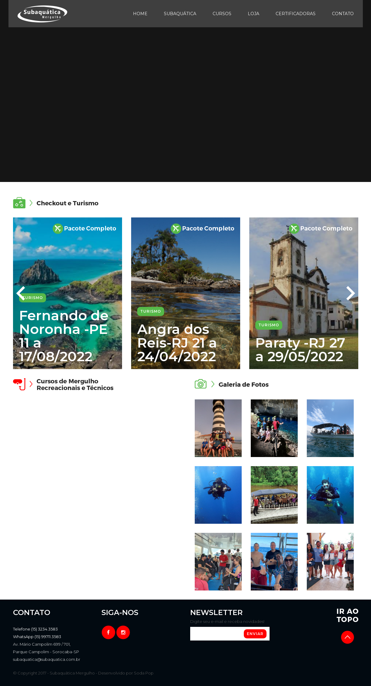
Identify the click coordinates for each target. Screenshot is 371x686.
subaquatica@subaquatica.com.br (46, 659)
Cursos (222, 13)
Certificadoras (296, 13)
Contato (343, 13)
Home (140, 13)
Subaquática (180, 13)
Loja (253, 13)
